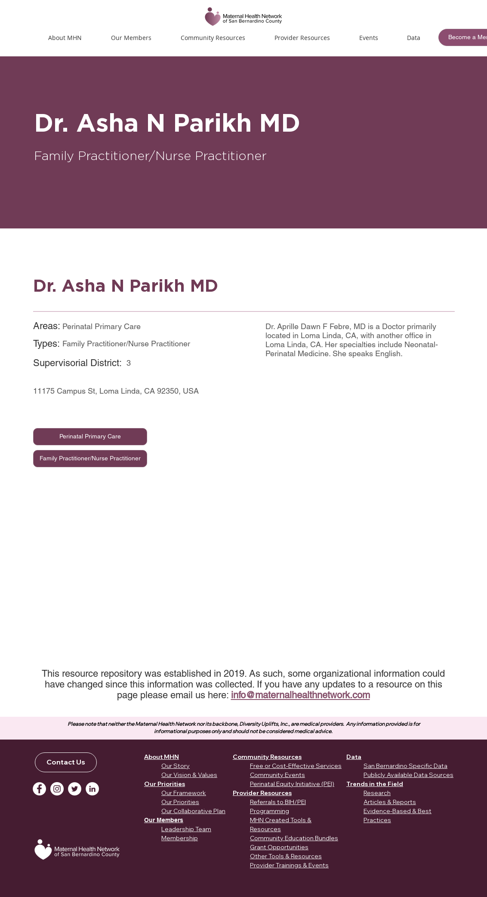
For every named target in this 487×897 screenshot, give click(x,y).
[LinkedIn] (92, 788)
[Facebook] (39, 788)
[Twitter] (74, 788)
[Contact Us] (66, 762)
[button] (368, 37)
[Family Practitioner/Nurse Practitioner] (90, 458)
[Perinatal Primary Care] (90, 436)
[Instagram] (57, 788)
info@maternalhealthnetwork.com (300, 695)
